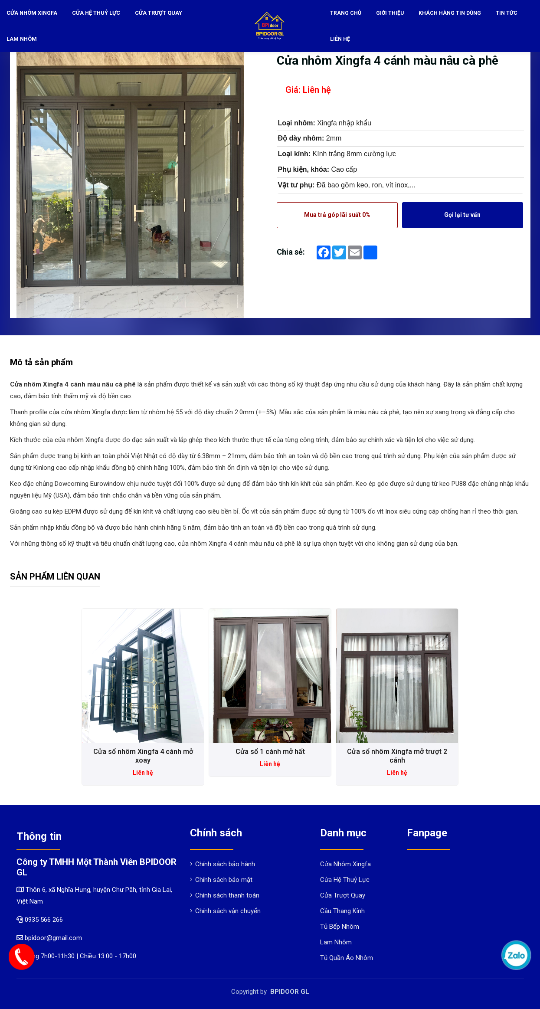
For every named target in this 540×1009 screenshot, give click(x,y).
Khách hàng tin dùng (450, 13)
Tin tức (506, 13)
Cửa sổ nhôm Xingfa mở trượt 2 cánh (397, 755)
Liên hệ (340, 39)
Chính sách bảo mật (221, 880)
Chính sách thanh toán (224, 895)
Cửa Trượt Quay (157, 13)
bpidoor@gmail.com (49, 938)
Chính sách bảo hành (222, 864)
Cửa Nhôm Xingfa (32, 13)
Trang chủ (345, 13)
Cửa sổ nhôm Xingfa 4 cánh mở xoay (143, 755)
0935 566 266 (44, 920)
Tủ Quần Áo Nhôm (346, 958)
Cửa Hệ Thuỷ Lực (95, 13)
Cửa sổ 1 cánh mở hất (270, 751)
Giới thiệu (390, 13)
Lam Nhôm (21, 39)
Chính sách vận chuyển (225, 911)
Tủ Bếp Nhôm (339, 926)
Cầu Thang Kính (342, 911)
